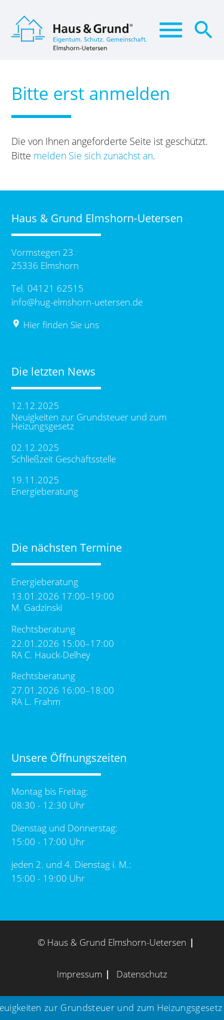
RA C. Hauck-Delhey (50, 654)
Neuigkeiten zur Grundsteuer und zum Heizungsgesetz (89, 422)
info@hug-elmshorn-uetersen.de (77, 302)
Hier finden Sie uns (55, 325)
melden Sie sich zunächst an (93, 155)
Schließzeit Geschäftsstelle (63, 459)
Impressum (79, 974)
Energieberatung (44, 491)
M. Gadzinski (36, 607)
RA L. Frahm (35, 701)
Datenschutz (141, 974)
